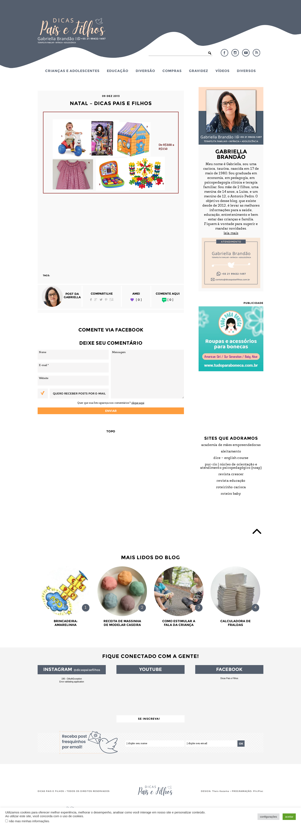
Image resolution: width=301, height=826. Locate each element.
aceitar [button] (289, 816)
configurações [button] (268, 816)
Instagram (235, 53)
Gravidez (198, 70)
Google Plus (95, 299)
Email (112, 299)
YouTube (246, 53)
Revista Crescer (231, 474)
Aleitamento (231, 451)
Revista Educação (231, 481)
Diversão (145, 70)
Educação (117, 70)
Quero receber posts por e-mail (79, 393)
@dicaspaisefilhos (87, 670)
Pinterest (106, 299)
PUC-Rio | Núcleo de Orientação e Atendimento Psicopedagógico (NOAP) (231, 466)
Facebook (224, 53)
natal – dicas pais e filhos (111, 103)
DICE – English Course (230, 458)
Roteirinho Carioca (231, 487)
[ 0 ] (139, 299)
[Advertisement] (111, 231)
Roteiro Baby (231, 494)
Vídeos (223, 70)
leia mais (231, 233)
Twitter (101, 299)
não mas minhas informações (29, 821)
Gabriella (72, 297)
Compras (172, 70)
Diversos (246, 70)
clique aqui (137, 403)
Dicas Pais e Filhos (229, 678)
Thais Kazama (220, 791)
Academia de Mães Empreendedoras (231, 445)
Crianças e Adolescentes (72, 70)
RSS (256, 53)
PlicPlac (258, 791)
